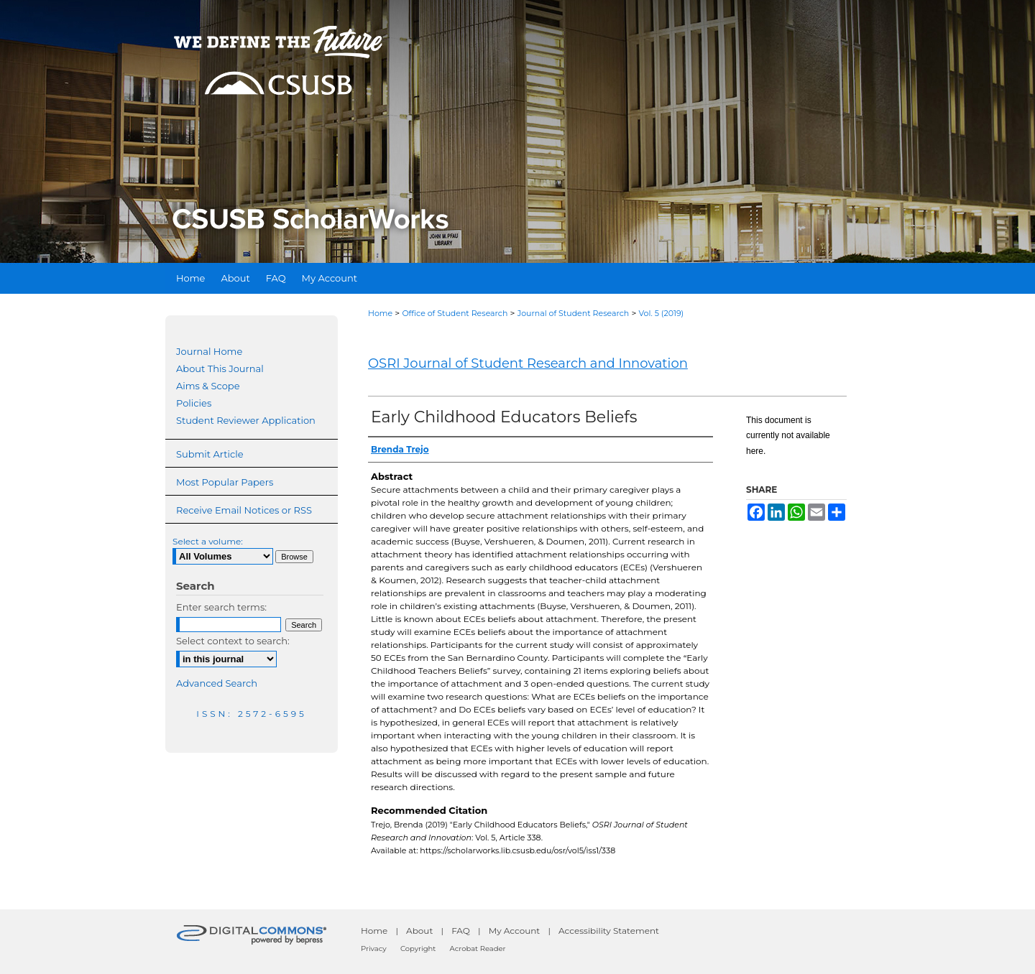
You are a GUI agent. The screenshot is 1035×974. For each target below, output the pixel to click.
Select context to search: (233, 640)
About (419, 930)
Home (380, 313)
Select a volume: (207, 541)
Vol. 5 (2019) (661, 313)
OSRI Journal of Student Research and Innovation (528, 363)
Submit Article (209, 454)
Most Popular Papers (224, 482)
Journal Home (209, 351)
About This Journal (220, 368)
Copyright (418, 948)
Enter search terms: (221, 607)
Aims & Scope (207, 385)
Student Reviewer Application (246, 420)
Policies (193, 403)
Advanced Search (216, 683)
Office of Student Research (454, 313)
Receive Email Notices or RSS (244, 510)
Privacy (374, 948)
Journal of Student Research (574, 313)
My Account (514, 930)
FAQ (460, 930)
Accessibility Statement (608, 930)
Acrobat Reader (478, 948)
